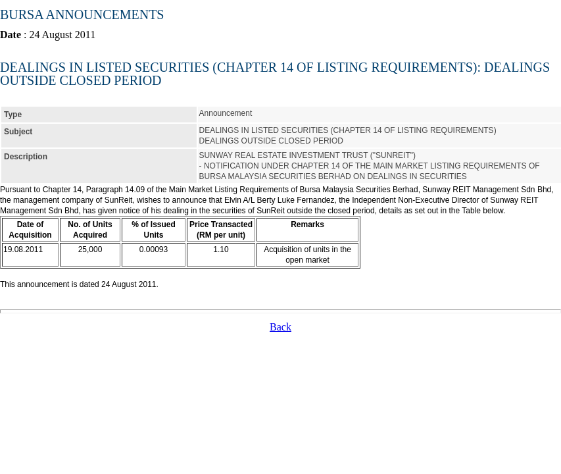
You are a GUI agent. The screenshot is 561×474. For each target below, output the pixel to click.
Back (280, 326)
